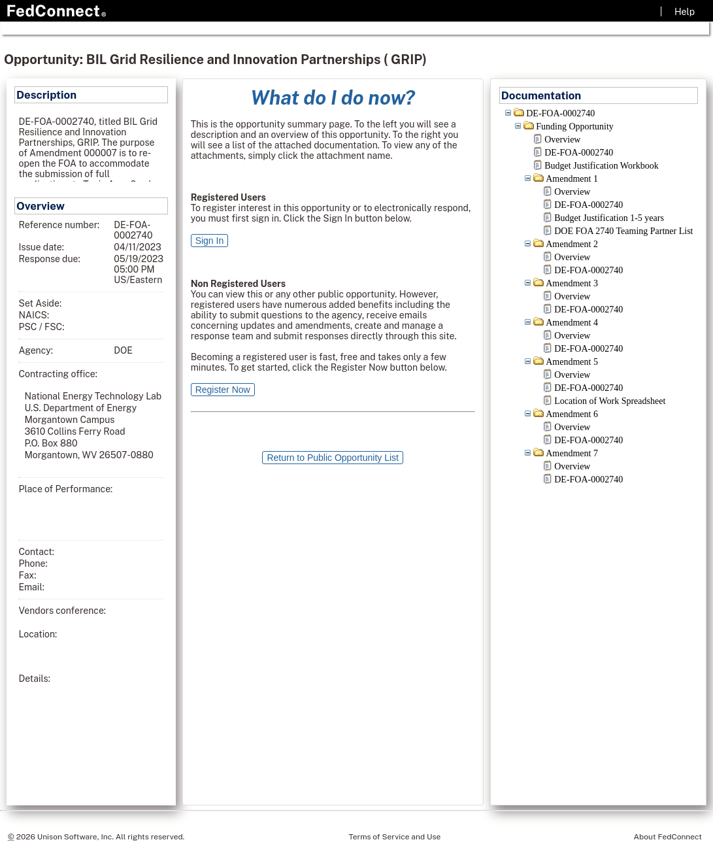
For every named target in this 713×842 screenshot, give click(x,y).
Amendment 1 (572, 179)
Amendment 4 (572, 323)
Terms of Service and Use (394, 836)
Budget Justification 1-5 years (609, 218)
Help (684, 12)
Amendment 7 (572, 453)
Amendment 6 (572, 414)
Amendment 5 (572, 362)
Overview (562, 139)
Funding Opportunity (575, 126)
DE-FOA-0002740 (560, 113)
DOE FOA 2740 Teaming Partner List (623, 231)
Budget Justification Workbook (601, 166)
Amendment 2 (572, 244)
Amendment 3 (572, 283)
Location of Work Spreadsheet (609, 401)
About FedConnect (668, 836)
